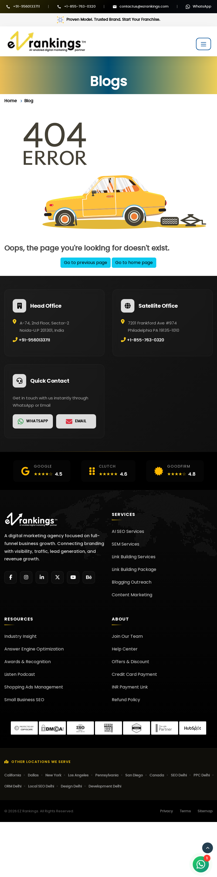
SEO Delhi (179, 775)
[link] (33, 421)
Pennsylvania (106, 775)
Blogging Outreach (131, 582)
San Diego (134, 775)
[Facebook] (10, 577)
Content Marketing (132, 595)
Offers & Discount (130, 662)
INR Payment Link (130, 687)
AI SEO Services (128, 531)
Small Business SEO (24, 700)
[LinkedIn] (42, 577)
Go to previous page (85, 262)
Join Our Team (127, 636)
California (12, 775)
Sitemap (205, 811)
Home (10, 101)
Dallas (33, 775)
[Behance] (89, 577)
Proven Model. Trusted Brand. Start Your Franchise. (113, 20)
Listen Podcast (19, 674)
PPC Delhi (202, 775)
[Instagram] (26, 577)
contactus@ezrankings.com (144, 6)
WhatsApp (202, 6)
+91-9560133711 (26, 6)
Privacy (166, 811)
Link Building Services (133, 557)
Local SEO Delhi (41, 786)
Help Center (125, 649)
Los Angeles (78, 775)
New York (53, 775)
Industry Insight (20, 636)
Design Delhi (71, 786)
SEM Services (125, 544)
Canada (157, 775)
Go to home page (134, 262)
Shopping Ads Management (33, 687)
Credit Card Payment (134, 674)
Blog (28, 101)
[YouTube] (73, 577)
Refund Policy (126, 700)
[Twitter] (57, 577)
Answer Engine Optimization (34, 649)
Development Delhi (105, 786)
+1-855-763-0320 (80, 6)
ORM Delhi (12, 786)
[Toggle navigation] (203, 44)
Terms (185, 811)
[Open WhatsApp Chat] (201, 864)
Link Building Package (134, 569)
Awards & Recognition (27, 662)
